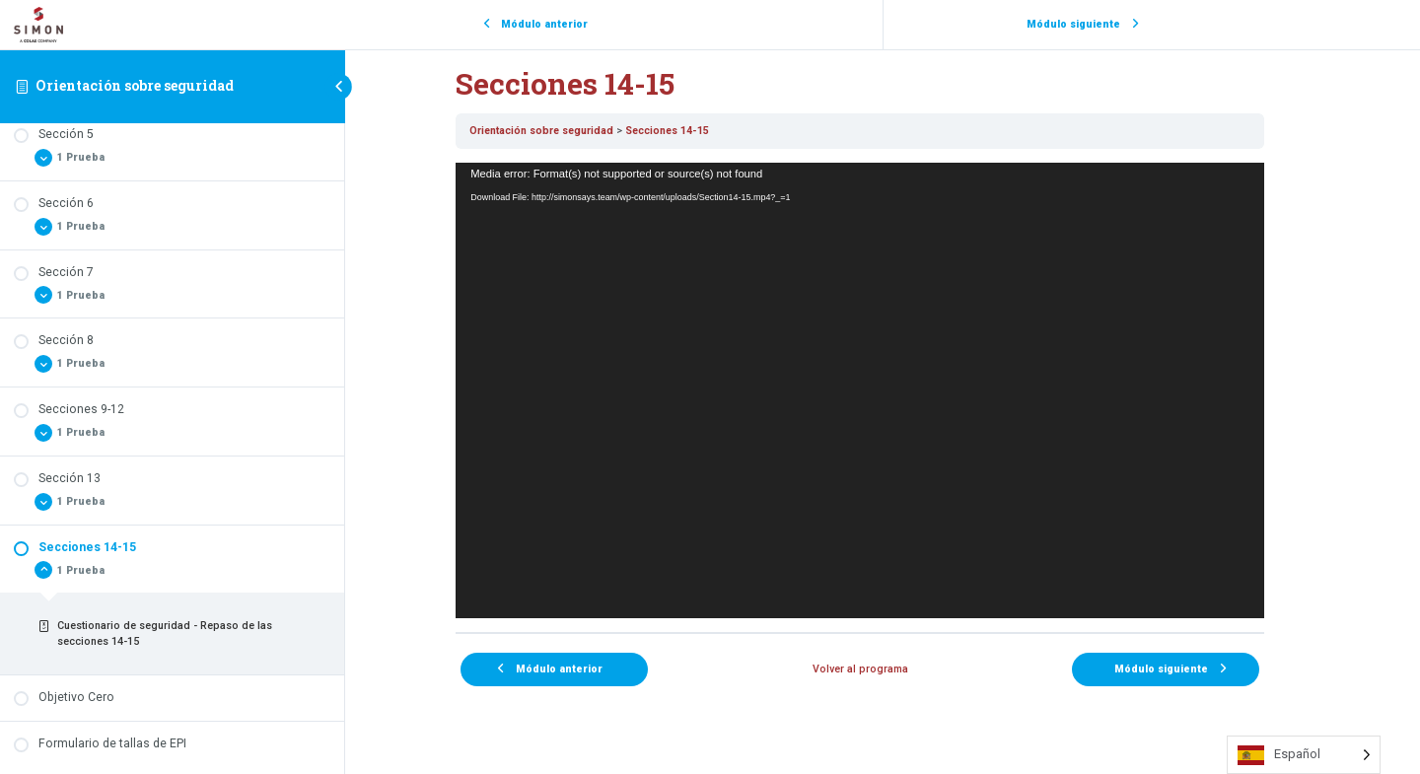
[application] (882, 390)
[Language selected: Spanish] (1304, 755)
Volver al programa (883, 669)
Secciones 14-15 (690, 130)
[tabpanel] (882, 390)
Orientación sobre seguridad (135, 85)
